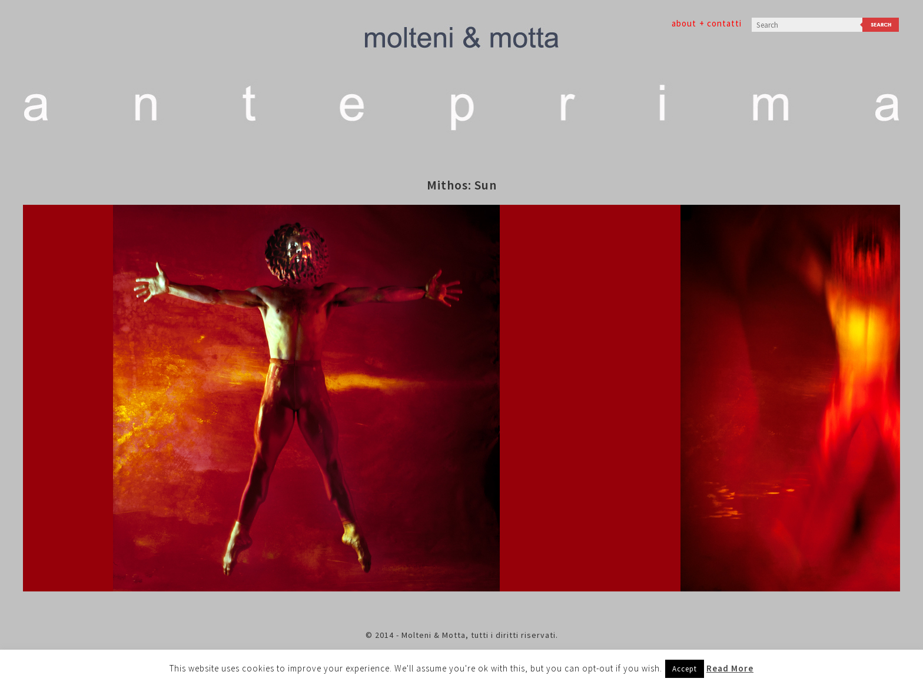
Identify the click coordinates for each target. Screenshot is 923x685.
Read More (729, 668)
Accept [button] (684, 669)
